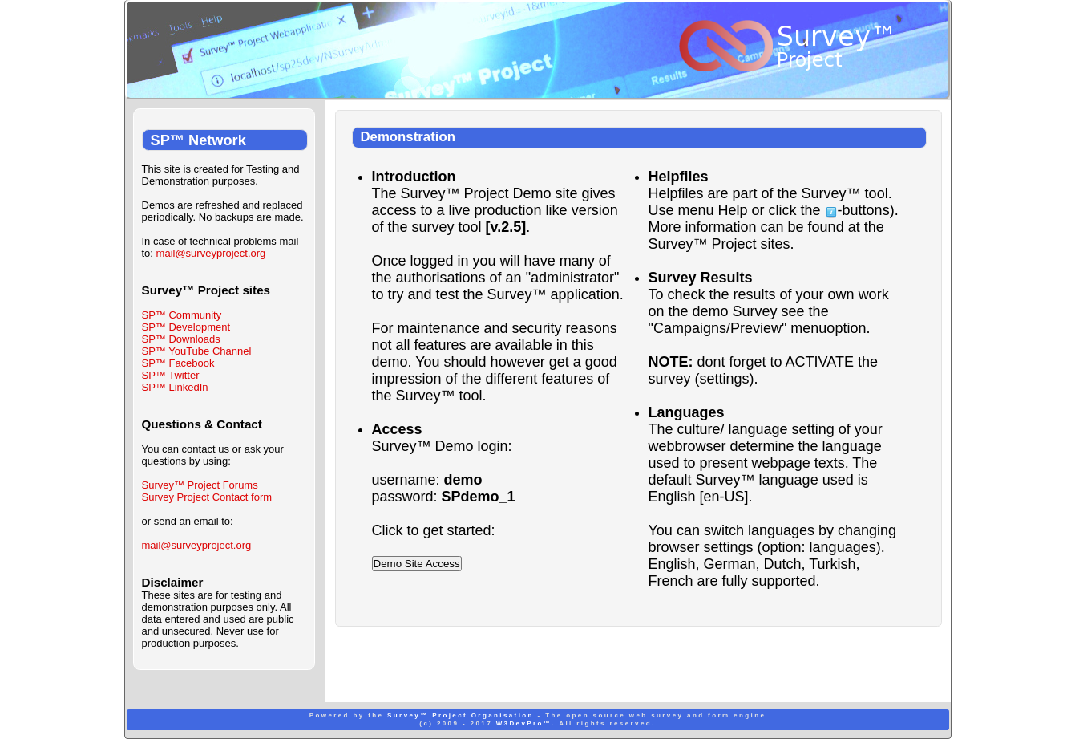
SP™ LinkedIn (175, 387)
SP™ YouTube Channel (197, 351)
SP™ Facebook (178, 363)
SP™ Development (186, 327)
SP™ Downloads (181, 339)
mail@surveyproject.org (211, 253)
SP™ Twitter (171, 375)
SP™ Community (182, 315)
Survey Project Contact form (207, 497)
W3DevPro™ (524, 723)
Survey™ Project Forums (200, 485)
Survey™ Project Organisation (460, 715)
